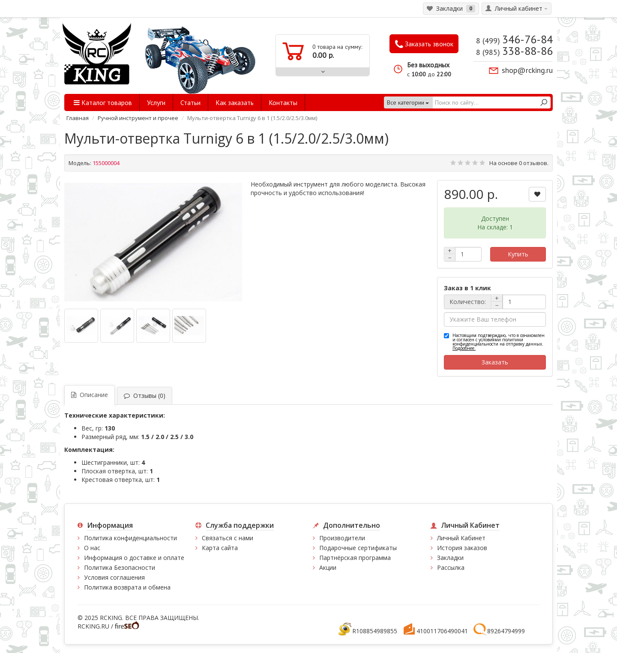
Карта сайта (220, 548)
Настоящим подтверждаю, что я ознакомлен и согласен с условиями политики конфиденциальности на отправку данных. (498, 341)
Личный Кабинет (461, 538)
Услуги (156, 102)
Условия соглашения (114, 577)
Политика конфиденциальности (130, 538)
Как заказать (235, 102)
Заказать (495, 362)
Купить (518, 254)
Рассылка (450, 567)
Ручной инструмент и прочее (138, 118)
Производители (342, 538)
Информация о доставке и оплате (134, 558)
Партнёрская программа (355, 558)
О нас (92, 548)
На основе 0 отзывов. (518, 163)
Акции (327, 567)
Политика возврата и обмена (127, 587)
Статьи (190, 102)
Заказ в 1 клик (467, 288)
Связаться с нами (227, 538)
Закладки (450, 558)
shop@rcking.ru (527, 70)
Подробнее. (464, 348)
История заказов (462, 548)
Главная (77, 118)
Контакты (283, 102)
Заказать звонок (424, 44)
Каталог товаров (103, 102)
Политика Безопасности (119, 567)
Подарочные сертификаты (358, 548)
